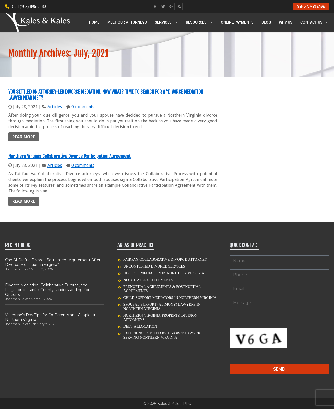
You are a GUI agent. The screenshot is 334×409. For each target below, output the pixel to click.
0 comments (82, 106)
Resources (199, 23)
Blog (266, 23)
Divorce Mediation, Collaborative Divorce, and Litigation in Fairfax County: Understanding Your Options (48, 290)
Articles (54, 106)
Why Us (286, 23)
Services (166, 23)
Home (94, 23)
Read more (23, 136)
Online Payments (237, 23)
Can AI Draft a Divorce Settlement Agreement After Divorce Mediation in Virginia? (52, 262)
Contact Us (314, 23)
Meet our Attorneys (127, 23)
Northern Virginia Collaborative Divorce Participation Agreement (69, 156)
